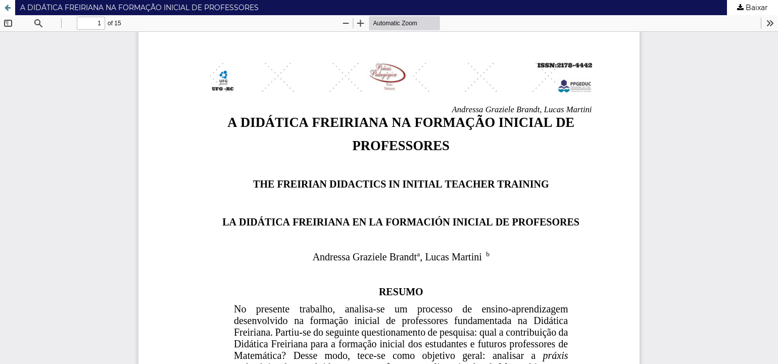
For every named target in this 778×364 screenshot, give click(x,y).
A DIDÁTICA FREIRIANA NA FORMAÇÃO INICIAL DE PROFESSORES (139, 7)
